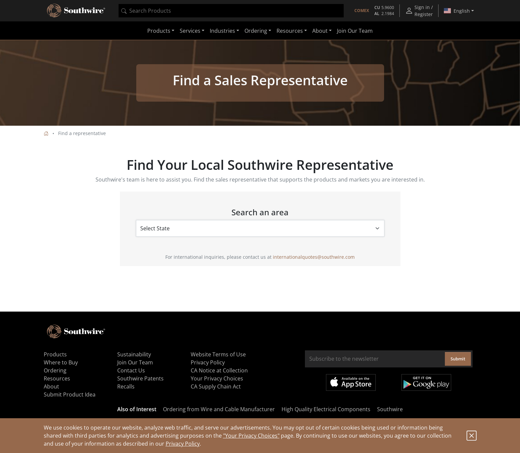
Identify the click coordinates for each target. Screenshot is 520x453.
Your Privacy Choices (217, 378)
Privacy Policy (183, 443)
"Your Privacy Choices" (251, 435)
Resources (57, 378)
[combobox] (231, 10)
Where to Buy (61, 362)
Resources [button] (290, 30)
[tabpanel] (260, 83)
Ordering (55, 370)
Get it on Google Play (426, 382)
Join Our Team (355, 30)
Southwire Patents (140, 378)
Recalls (126, 386)
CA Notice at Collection (219, 370)
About (51, 386)
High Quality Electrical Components (326, 409)
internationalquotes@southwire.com (314, 257)
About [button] (320, 30)
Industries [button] (222, 30)
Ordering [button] (255, 30)
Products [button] (158, 30)
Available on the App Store (351, 382)
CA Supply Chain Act (216, 386)
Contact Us (131, 370)
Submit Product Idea (70, 394)
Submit (458, 359)
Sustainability (134, 354)
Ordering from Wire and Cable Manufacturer (219, 409)
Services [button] (190, 30)
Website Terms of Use (218, 354)
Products (55, 354)
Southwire (390, 409)
